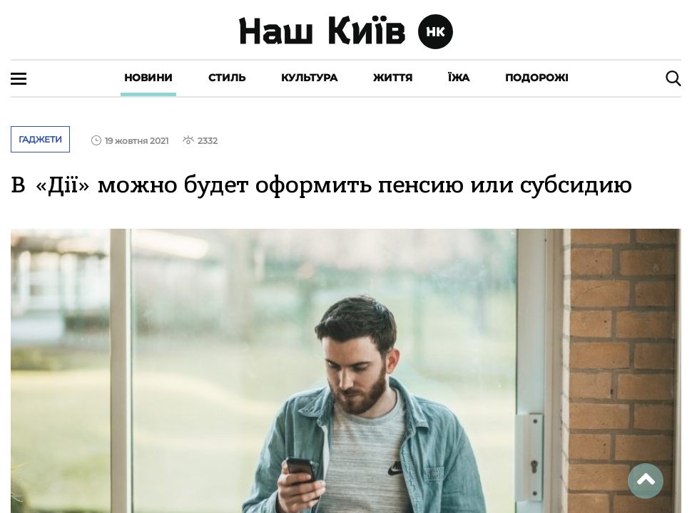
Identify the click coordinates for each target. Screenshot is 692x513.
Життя (392, 77)
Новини (148, 77)
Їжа (458, 77)
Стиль (226, 77)
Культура (309, 77)
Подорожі (537, 77)
